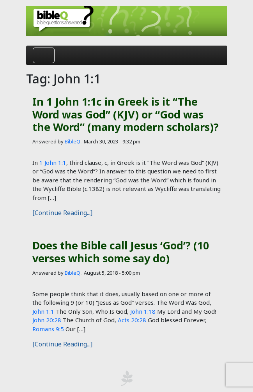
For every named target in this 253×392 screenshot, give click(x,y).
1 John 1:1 (52, 162)
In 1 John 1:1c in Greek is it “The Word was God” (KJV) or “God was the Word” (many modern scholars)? (125, 114)
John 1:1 (43, 311)
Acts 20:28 (132, 320)
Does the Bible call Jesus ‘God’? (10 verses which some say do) (120, 251)
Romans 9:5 (48, 329)
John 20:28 (46, 320)
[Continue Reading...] (62, 212)
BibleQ (72, 141)
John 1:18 (143, 311)
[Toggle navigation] (44, 55)
